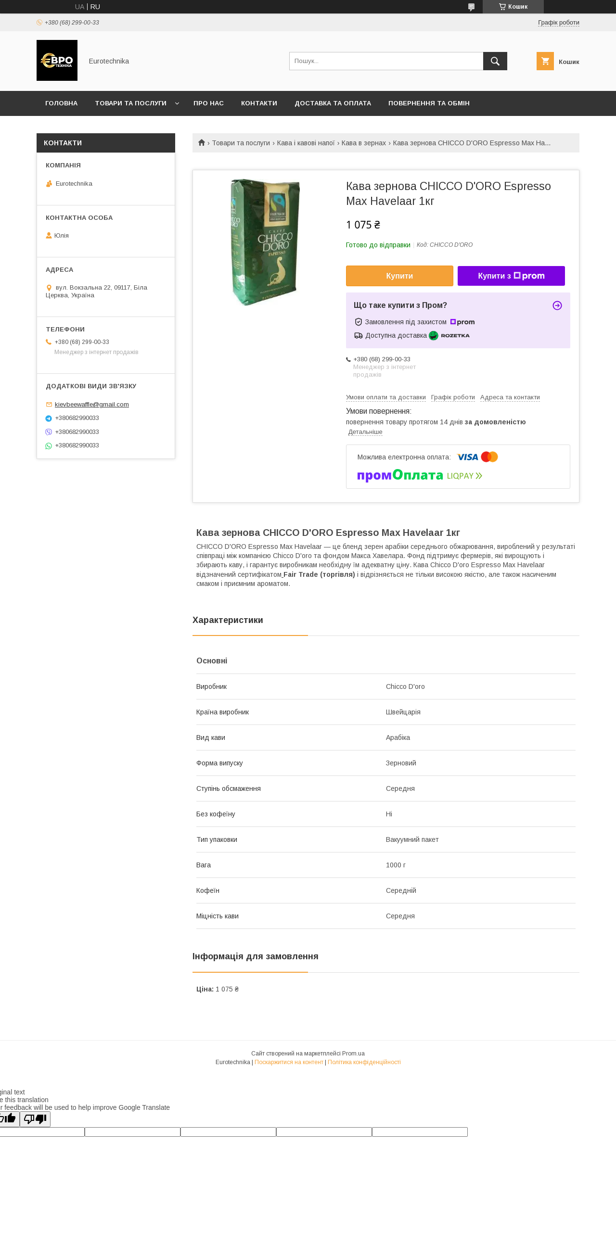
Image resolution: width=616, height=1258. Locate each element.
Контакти (259, 103)
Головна (61, 103)
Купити (399, 276)
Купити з (511, 276)
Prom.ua (353, 1053)
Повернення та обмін (429, 103)
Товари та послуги (131, 103)
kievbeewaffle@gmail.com (92, 404)
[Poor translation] (35, 1119)
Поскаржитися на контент (289, 1062)
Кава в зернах (364, 143)
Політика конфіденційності (364, 1062)
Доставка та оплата (333, 103)
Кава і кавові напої (306, 143)
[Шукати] (495, 61)
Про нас (208, 103)
